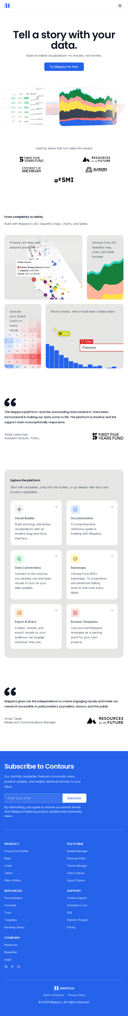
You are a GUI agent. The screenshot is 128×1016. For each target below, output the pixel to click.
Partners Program (77, 919)
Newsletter (10, 952)
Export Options (76, 880)
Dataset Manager (77, 851)
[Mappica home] (7, 6)
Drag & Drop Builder (16, 851)
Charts (8, 865)
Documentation (13, 897)
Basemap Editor (76, 858)
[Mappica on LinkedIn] (6, 966)
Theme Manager (77, 865)
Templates (10, 919)
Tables (8, 873)
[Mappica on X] (12, 966)
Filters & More (12, 880)
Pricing (71, 927)
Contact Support (77, 897)
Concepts (10, 905)
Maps (7, 858)
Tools (7, 912)
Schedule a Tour (77, 905)
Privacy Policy (76, 995)
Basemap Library (14, 927)
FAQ (69, 912)
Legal (7, 959)
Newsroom (10, 944)
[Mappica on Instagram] (18, 966)
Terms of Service (53, 995)
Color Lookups (76, 873)
